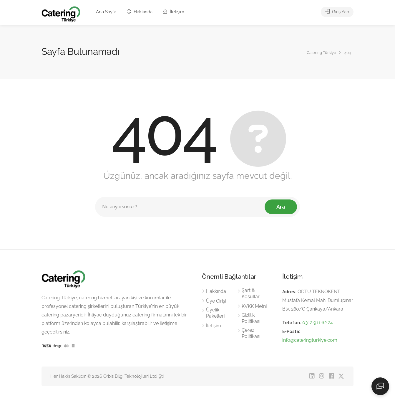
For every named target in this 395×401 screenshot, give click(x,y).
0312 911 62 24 (317, 322)
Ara (280, 207)
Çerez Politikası (251, 333)
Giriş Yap (337, 11)
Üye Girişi (216, 301)
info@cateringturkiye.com (309, 340)
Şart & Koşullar (251, 293)
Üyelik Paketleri (215, 313)
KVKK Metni (254, 306)
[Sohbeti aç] (380, 386)
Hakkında (139, 11)
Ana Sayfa (106, 11)
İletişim (173, 11)
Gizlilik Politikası (251, 318)
